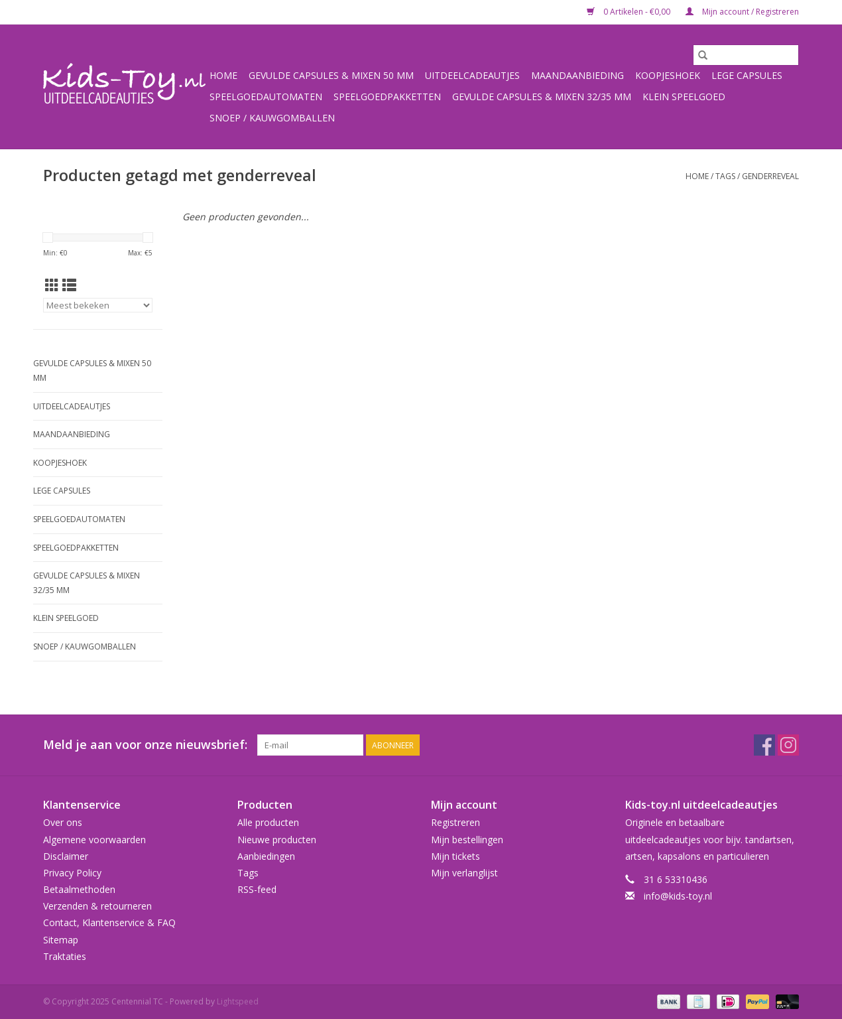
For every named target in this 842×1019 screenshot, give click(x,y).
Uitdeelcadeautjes (472, 75)
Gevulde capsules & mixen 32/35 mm (541, 96)
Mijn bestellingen (467, 839)
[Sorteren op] (97, 305)
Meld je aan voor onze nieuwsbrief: (145, 745)
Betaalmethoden (79, 889)
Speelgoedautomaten (266, 96)
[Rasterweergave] (52, 285)
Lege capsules (746, 75)
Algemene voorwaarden (94, 839)
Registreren (455, 822)
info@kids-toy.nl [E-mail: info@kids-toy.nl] (678, 896)
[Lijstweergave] (69, 285)
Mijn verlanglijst (464, 872)
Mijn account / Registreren (742, 11)
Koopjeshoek (667, 75)
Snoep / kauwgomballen (272, 117)
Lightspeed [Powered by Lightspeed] (238, 1001)
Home (223, 75)
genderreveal (770, 176)
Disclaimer (65, 856)
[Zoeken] (746, 55)
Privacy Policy (72, 872)
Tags (725, 176)
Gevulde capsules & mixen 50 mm (331, 75)
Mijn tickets (455, 856)
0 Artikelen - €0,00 (629, 11)
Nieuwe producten (276, 839)
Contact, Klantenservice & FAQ (109, 922)
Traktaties (64, 956)
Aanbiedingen (266, 856)
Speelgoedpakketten (387, 96)
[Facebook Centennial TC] (764, 745)
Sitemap (60, 939)
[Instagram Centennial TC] (788, 745)
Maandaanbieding (577, 75)
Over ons (62, 822)
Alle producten (268, 822)
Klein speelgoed (683, 96)
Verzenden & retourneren (97, 906)
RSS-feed (256, 889)
